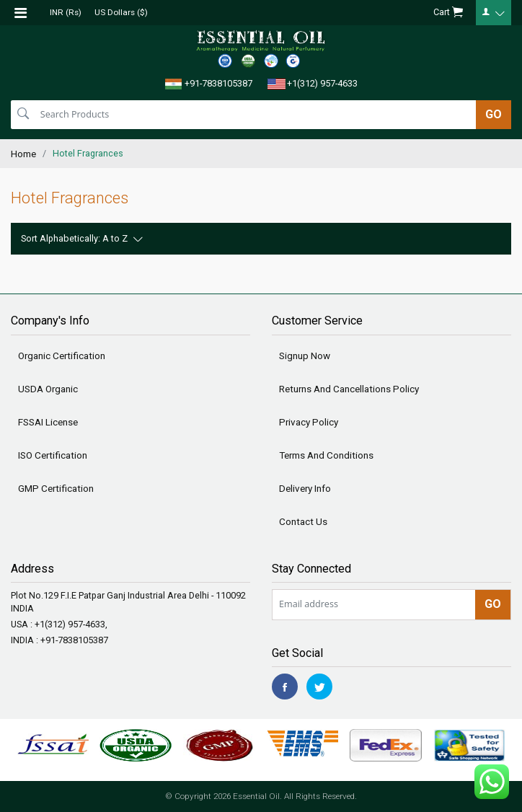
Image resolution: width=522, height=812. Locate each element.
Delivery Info (305, 488)
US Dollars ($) (121, 12)
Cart (448, 12)
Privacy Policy (308, 422)
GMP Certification (56, 488)
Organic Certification (61, 355)
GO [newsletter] (493, 604)
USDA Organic (48, 388)
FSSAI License (48, 422)
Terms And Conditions (326, 455)
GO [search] (493, 114)
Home (23, 153)
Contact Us (303, 521)
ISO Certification (52, 455)
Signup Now (304, 355)
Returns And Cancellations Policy (349, 388)
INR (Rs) (65, 12)
